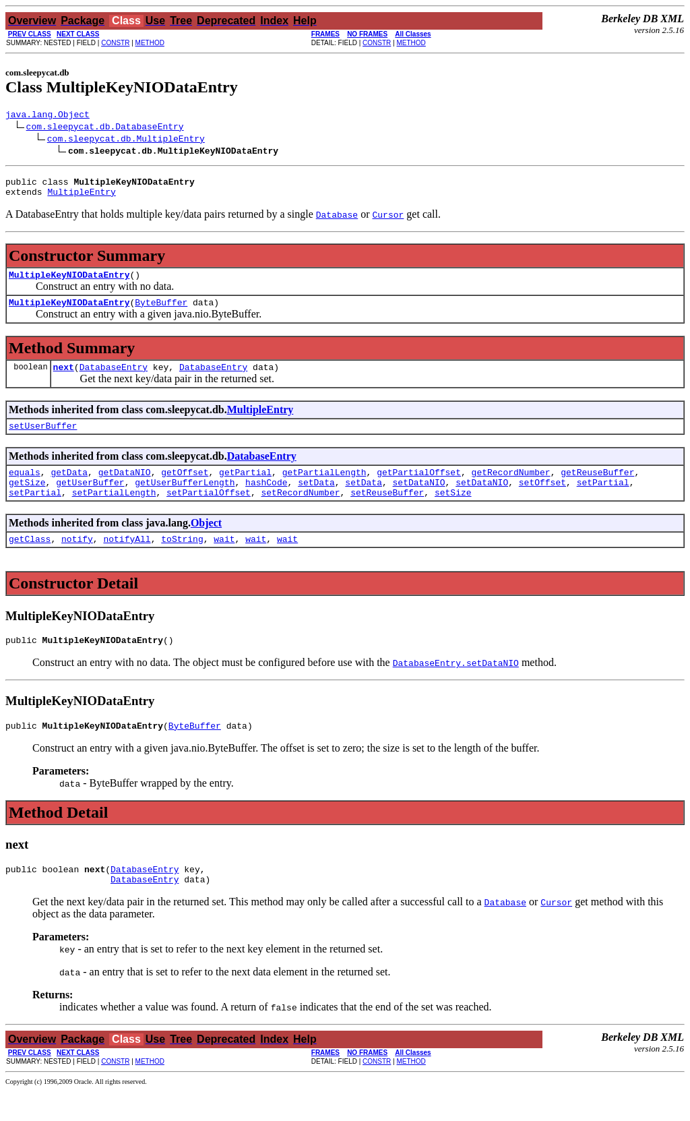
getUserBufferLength (184, 500)
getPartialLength (324, 488)
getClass (30, 561)
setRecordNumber (300, 512)
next (63, 379)
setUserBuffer (43, 439)
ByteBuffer (161, 312)
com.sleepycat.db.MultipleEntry (126, 140)
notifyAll (126, 561)
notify (77, 561)
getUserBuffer (90, 500)
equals (24, 488)
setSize (453, 512)
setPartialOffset (208, 512)
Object (206, 543)
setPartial (603, 500)
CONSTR (115, 43)
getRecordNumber (511, 488)
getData (69, 488)
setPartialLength (114, 512)
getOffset (184, 488)
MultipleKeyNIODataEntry (69, 282)
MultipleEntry (81, 197)
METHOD (149, 43)
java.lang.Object (47, 116)
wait (224, 561)
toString (182, 561)
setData (316, 500)
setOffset (542, 500)
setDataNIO (419, 500)
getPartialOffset (419, 488)
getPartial (245, 488)
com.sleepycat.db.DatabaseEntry (105, 128)
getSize (27, 500)
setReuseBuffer (387, 512)
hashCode (266, 500)
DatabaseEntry (114, 379)
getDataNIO (124, 488)
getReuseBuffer (597, 488)
